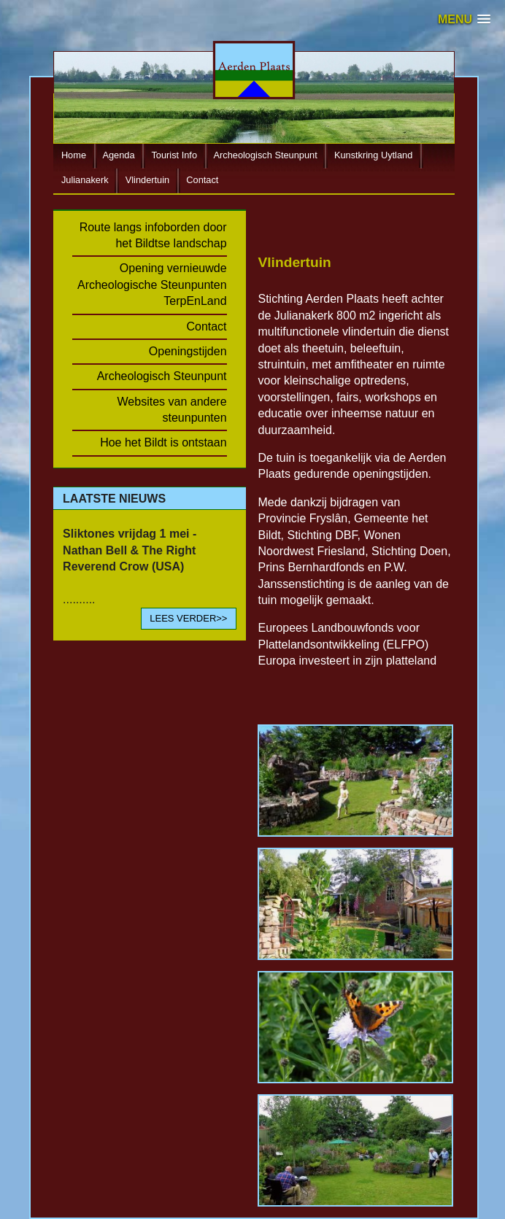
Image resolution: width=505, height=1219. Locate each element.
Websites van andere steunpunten (172, 409)
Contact (202, 179)
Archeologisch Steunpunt (265, 155)
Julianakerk (85, 179)
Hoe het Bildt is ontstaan (163, 442)
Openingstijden (188, 351)
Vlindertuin (147, 179)
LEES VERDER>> (188, 618)
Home (73, 155)
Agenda (118, 155)
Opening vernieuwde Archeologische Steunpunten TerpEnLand (152, 284)
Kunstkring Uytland (373, 155)
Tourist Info (174, 155)
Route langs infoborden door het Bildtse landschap (153, 235)
